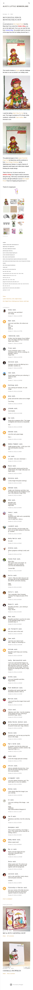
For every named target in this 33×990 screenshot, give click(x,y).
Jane (9, 373)
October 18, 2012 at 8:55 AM (14, 599)
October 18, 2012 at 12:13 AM (15, 413)
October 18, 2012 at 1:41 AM (14, 439)
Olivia (10, 733)
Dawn (9, 321)
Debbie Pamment (13, 444)
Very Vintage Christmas (12, 162)
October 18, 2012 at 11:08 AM (15, 683)
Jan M (10, 816)
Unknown (10, 431)
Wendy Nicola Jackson (15, 722)
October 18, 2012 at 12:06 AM (15, 403)
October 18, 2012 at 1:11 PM (14, 751)
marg (9, 396)
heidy (10, 310)
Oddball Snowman (12, 971)
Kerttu (10, 575)
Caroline (11, 362)
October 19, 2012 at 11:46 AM (15, 856)
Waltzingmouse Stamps (17, 301)
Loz (9, 456)
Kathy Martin (12, 538)
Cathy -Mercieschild (15, 660)
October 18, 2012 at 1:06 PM (14, 739)
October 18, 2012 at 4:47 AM (14, 554)
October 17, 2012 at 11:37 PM (15, 331)
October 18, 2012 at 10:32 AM (15, 644)
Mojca (10, 466)
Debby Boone (12, 839)
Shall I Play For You (18, 113)
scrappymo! (11, 778)
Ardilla (10, 548)
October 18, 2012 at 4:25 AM (14, 543)
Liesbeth (11, 526)
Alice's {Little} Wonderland (15, 6)
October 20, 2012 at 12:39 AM (15, 869)
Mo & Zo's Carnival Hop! (14, 933)
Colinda (10, 649)
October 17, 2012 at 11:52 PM (15, 357)
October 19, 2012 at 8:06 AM (14, 844)
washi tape (26, 301)
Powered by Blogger (16, 985)
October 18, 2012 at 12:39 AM (15, 427)
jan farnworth (13, 629)
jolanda (10, 408)
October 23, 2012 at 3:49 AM (14, 895)
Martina (10, 698)
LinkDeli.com (5, 236)
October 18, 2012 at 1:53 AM (14, 473)
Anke (9, 500)
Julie (10, 709)
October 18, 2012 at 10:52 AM (15, 655)
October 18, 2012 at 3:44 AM (14, 533)
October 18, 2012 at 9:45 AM (14, 624)
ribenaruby (11, 336)
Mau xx (10, 849)
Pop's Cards (12, 744)
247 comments (10, 936)
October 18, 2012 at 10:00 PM (15, 795)
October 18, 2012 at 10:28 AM (15, 633)
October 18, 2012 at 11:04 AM (15, 672)
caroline (11, 874)
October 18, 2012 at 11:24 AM (15, 705)
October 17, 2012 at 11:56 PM (15, 380)
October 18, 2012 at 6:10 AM (14, 587)
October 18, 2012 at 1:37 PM (14, 761)
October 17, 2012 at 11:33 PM (15, 316)
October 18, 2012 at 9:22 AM (14, 611)
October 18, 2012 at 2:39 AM (14, 495)
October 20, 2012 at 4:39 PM (14, 882)
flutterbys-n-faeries (15, 887)
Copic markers (20, 117)
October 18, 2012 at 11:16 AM (15, 694)
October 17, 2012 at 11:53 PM (15, 368)
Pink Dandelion (13, 688)
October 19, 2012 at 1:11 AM (14, 811)
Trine (10, 348)
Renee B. (11, 604)
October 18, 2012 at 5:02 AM (14, 570)
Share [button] (4, 296)
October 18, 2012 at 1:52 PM (14, 773)
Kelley (10, 789)
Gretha (18, 70)
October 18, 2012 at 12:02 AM (15, 391)
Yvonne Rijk (12, 559)
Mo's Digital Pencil (18, 24)
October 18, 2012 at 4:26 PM (14, 784)
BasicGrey (9, 298)
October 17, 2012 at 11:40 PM (15, 343)
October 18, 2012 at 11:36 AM (15, 717)
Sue (9, 418)
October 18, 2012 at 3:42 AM (14, 521)
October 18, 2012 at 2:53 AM (14, 507)
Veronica (11, 478)
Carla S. (11, 592)
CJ (9, 800)
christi (10, 765)
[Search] (29, 2)
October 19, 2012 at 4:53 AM (14, 822)
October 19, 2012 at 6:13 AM (14, 835)
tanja (10, 756)
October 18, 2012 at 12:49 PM (15, 728)
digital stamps (18, 298)
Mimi (9, 616)
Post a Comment (7, 899)
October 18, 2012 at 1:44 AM (14, 451)
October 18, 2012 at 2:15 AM (14, 483)
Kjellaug (11, 385)
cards (13, 298)
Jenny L (10, 512)
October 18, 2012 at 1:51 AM (14, 461)
